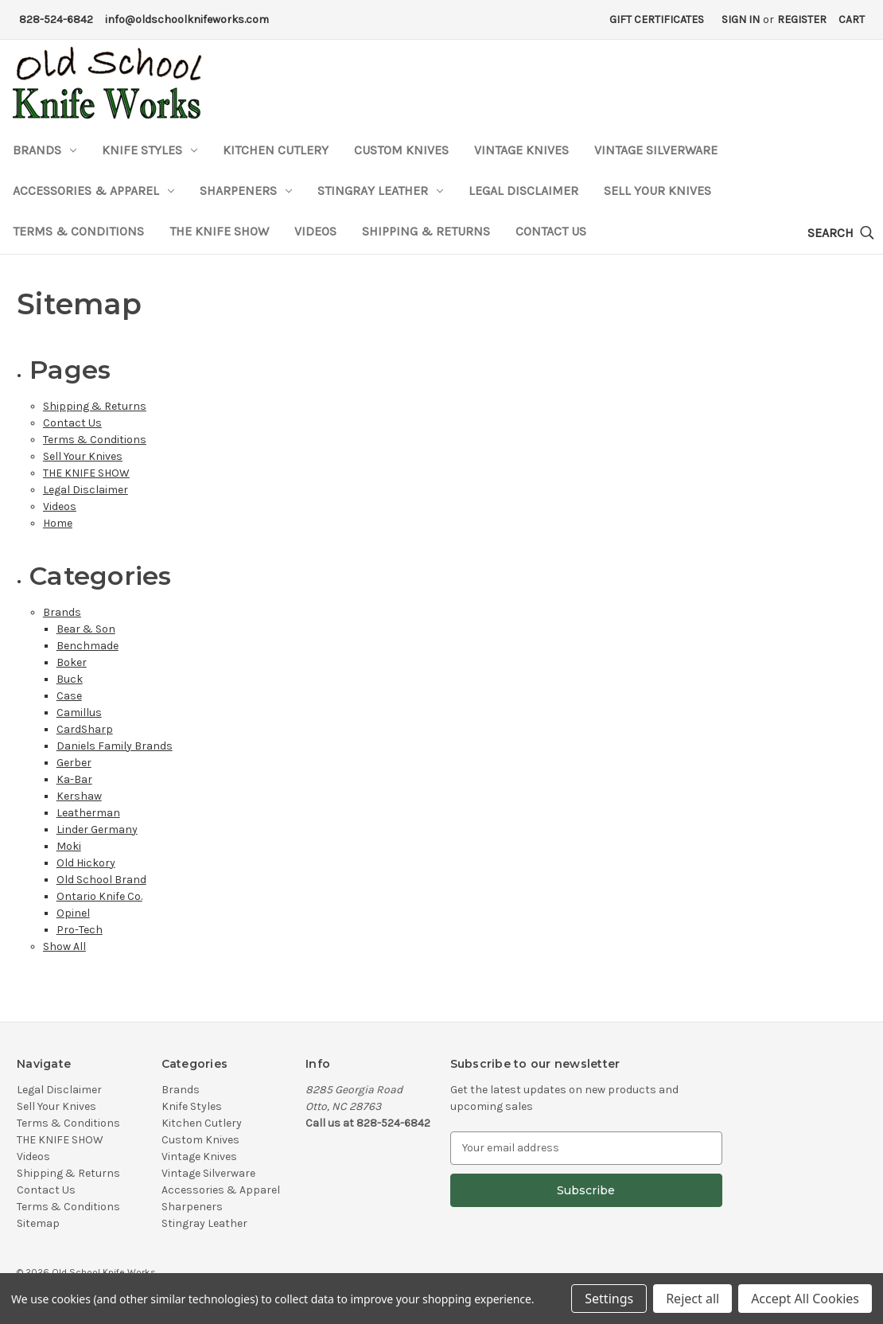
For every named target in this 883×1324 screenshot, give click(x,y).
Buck (69, 679)
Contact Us (550, 231)
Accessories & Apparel (93, 190)
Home (57, 523)
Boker (71, 662)
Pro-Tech (79, 930)
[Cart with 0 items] (851, 19)
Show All (64, 946)
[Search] (841, 233)
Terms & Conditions (78, 231)
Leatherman (88, 813)
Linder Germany (97, 829)
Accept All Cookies (805, 1298)
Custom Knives (401, 150)
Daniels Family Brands (114, 746)
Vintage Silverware (656, 150)
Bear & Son (85, 629)
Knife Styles (149, 150)
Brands (44, 150)
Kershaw (79, 796)
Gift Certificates (656, 19)
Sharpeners (246, 190)
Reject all (692, 1298)
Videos (315, 231)
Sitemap (38, 1223)
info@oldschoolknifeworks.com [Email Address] (187, 19)
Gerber (73, 762)
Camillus (79, 712)
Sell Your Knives (657, 190)
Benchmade (87, 645)
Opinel (73, 913)
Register (802, 19)
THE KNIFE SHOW (219, 231)
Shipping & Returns (426, 231)
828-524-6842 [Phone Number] (56, 19)
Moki (68, 846)
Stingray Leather (380, 190)
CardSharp (84, 729)
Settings (609, 1298)
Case (69, 696)
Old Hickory (85, 863)
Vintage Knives (521, 150)
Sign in (741, 19)
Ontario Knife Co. (99, 896)
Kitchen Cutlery (276, 150)
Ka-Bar (74, 779)
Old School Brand (101, 879)
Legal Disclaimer (523, 190)
